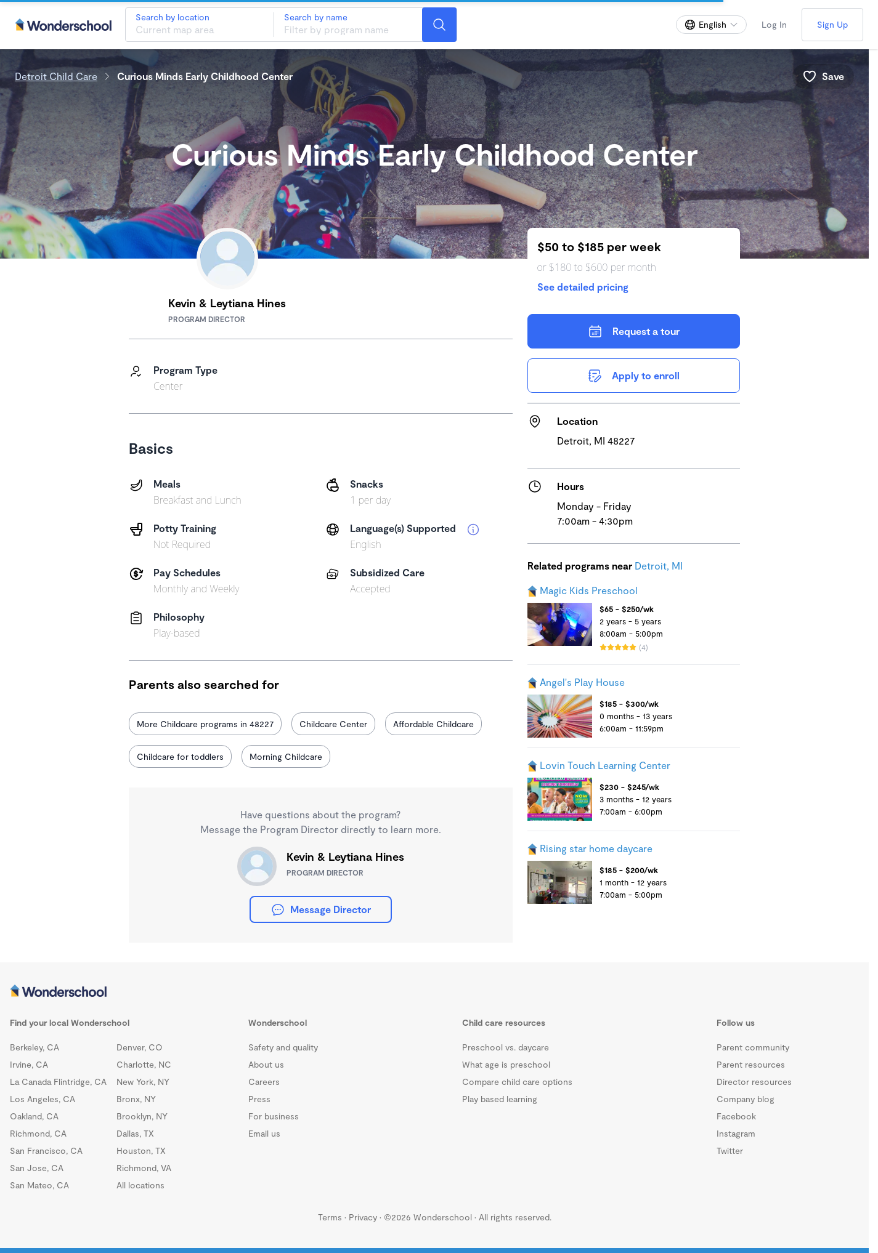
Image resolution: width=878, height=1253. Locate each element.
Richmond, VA (143, 1167)
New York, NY (142, 1081)
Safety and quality (283, 1047)
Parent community (753, 1047)
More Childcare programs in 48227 (205, 724)
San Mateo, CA (39, 1185)
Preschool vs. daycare (505, 1047)
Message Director (320, 909)
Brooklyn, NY (142, 1116)
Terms (330, 1217)
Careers (264, 1081)
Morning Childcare (286, 756)
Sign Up (832, 24)
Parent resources (751, 1064)
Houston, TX (141, 1150)
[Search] (439, 24)
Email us (264, 1133)
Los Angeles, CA (42, 1099)
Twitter (730, 1150)
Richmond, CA (38, 1133)
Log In (774, 24)
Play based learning (499, 1099)
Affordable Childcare (433, 724)
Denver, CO (139, 1047)
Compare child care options (517, 1081)
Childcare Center (333, 724)
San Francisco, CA (46, 1150)
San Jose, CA (36, 1167)
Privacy (363, 1217)
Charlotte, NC (143, 1064)
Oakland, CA (34, 1116)
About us (266, 1064)
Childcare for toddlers (180, 756)
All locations (140, 1185)
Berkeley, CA (34, 1047)
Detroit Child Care (56, 76)
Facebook (736, 1116)
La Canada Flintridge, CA (58, 1081)
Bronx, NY (136, 1099)
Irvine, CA (29, 1064)
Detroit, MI (659, 565)
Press (259, 1099)
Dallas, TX (135, 1133)
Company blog (745, 1099)
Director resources (754, 1081)
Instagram (736, 1133)
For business (273, 1116)
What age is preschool (506, 1064)
